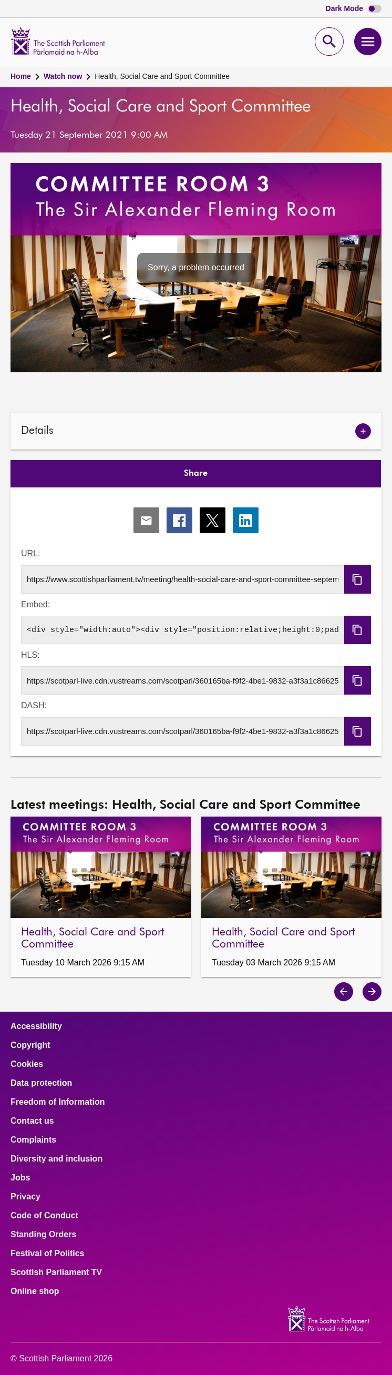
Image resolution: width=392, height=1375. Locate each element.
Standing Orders (43, 1234)
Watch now (63, 76)
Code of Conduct (44, 1215)
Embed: (35, 604)
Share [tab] (196, 474)
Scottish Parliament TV (56, 1272)
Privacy (25, 1197)
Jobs (20, 1178)
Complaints (33, 1140)
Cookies (27, 1064)
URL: (30, 553)
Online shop (35, 1291)
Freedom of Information (58, 1102)
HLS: (30, 654)
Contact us (32, 1121)
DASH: (34, 705)
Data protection (41, 1083)
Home (21, 76)
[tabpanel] (196, 621)
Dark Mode (353, 9)
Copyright (30, 1045)
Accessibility (36, 1026)
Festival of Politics (47, 1253)
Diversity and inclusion (56, 1159)
